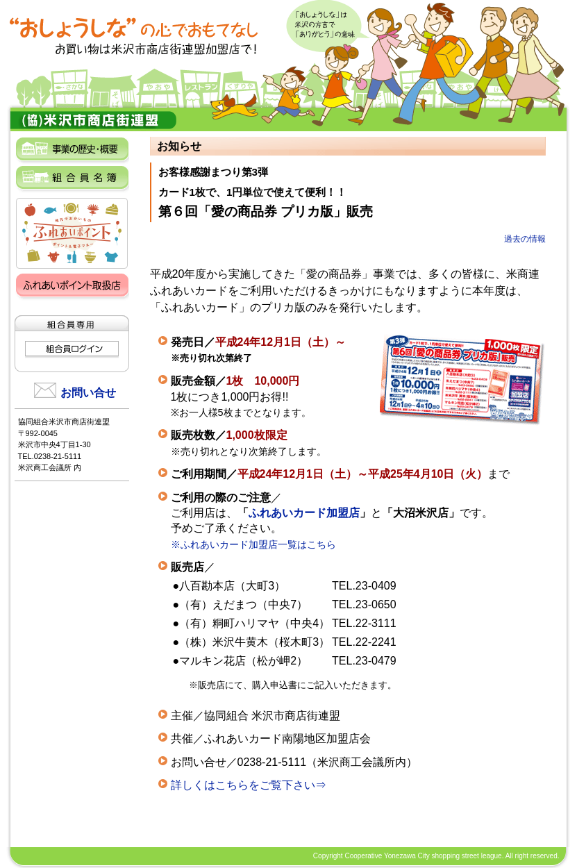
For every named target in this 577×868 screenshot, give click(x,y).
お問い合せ (88, 393)
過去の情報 (525, 239)
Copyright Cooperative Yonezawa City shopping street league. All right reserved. (436, 856)
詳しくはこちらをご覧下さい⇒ (248, 785)
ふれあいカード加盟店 (304, 513)
